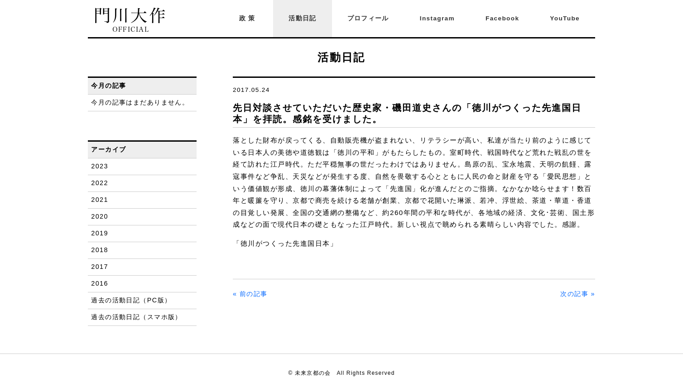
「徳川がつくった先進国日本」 (285, 243)
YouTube (565, 18)
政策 (248, 18)
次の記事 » (577, 293)
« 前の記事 (250, 293)
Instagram (437, 18)
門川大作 (131, 20)
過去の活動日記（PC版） (131, 300)
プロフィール (368, 18)
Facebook (502, 18)
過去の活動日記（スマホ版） (136, 316)
